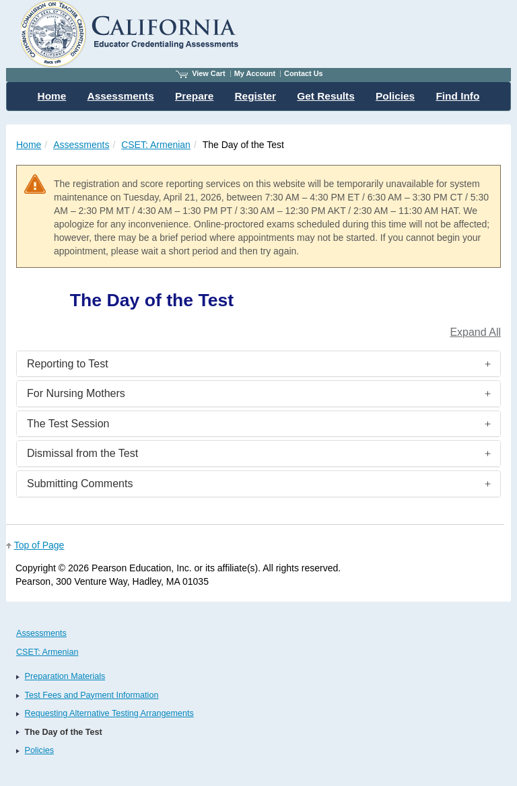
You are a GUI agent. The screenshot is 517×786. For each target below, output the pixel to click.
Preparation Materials (65, 676)
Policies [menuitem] (395, 96)
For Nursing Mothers (76, 393)
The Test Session (68, 423)
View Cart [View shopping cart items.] (201, 73)
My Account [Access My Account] (254, 73)
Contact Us (303, 73)
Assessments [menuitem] (121, 96)
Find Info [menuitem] (457, 96)
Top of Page (39, 545)
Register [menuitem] (256, 96)
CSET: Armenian (156, 144)
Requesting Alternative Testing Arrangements (109, 713)
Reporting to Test (67, 363)
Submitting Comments (80, 483)
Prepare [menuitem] (194, 96)
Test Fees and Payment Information (92, 695)
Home (28, 144)
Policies (39, 750)
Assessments (81, 144)
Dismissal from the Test (82, 453)
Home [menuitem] (52, 96)
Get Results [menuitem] (326, 96)
